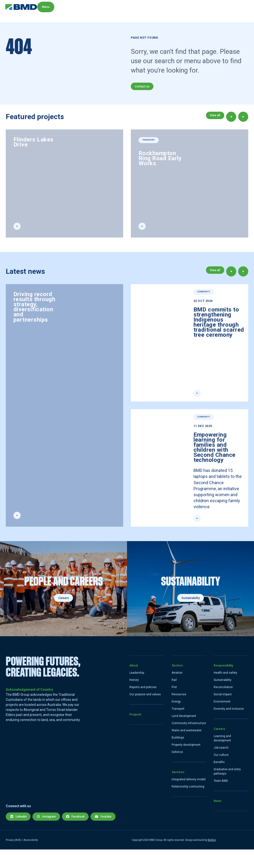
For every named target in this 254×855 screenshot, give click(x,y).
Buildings (178, 743)
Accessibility (31, 845)
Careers (63, 603)
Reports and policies (143, 692)
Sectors (177, 671)
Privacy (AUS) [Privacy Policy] (13, 845)
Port (174, 692)
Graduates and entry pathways (227, 777)
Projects (135, 720)
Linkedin (19, 820)
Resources (179, 700)
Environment (222, 707)
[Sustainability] (190, 594)
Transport (178, 714)
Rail (174, 685)
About (133, 671)
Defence (177, 757)
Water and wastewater (187, 736)
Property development (186, 750)
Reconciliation (223, 692)
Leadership (136, 678)
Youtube (108, 820)
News (218, 806)
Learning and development (222, 744)
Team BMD (221, 786)
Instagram (48, 820)
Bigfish (212, 845)
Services (178, 777)
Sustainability (190, 603)
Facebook (79, 820)
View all (214, 120)
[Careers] (63, 594)
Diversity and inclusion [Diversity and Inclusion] (229, 714)
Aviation (177, 678)
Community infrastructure (189, 728)
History (134, 685)
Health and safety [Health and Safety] (225, 678)
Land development (184, 721)
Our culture (221, 760)
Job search (221, 753)
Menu (239, 11)
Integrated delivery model (189, 785)
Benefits (219, 767)
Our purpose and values (145, 700)
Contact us (143, 88)
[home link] (22, 11)
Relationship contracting (188, 792)
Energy (176, 707)
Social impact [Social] (223, 700)
